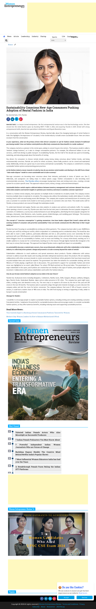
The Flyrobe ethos (32, 181)
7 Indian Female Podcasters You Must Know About (37, 440)
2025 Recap (60, 607)
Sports (54, 37)
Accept (66, 597)
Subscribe (36, 607)
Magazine (74, 37)
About (43, 607)
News (9, 36)
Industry (35, 36)
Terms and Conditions (70, 604)
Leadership (25, 36)
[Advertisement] (61, 17)
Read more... (83, 593)
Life (63, 36)
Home (10, 45)
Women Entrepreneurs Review (50, 604)
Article (16, 36)
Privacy (82, 604)
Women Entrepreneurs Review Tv (21, 509)
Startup (43, 36)
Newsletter (51, 607)
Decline (84, 597)
